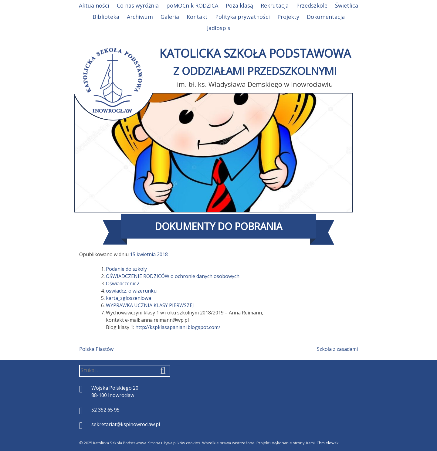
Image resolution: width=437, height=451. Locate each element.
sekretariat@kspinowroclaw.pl (125, 424)
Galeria (170, 16)
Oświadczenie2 (122, 283)
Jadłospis (218, 28)
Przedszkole (311, 5)
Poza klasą (239, 5)
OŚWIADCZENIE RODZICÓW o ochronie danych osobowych (172, 276)
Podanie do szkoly (126, 269)
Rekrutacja (275, 5)
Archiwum (140, 16)
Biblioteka (106, 16)
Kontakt (197, 16)
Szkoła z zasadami (337, 349)
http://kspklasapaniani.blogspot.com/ (177, 327)
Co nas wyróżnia (138, 5)
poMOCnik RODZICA (192, 5)
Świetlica (346, 5)
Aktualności (94, 5)
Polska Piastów (96, 349)
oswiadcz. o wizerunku (131, 290)
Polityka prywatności (242, 16)
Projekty (288, 16)
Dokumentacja (326, 16)
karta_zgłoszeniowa (128, 298)
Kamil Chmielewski (323, 443)
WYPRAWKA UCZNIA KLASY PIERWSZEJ (150, 305)
